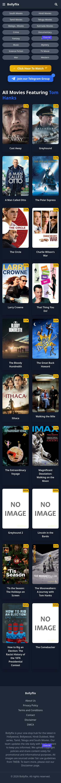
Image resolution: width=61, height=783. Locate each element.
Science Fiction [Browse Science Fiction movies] (16, 51)
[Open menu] (3, 4)
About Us (30, 700)
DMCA (30, 724)
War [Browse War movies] (16, 57)
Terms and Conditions (30, 710)
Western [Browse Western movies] (45, 57)
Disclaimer (30, 719)
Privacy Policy (30, 705)
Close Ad (46, 37)
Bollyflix (30, 693)
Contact (30, 715)
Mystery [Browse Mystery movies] (45, 44)
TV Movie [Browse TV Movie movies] (45, 51)
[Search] (56, 4)
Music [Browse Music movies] (16, 44)
